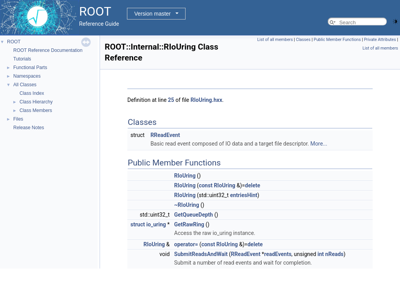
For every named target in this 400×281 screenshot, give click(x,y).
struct (137, 224)
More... (318, 143)
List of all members (275, 39)
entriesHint (243, 195)
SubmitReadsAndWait (201, 254)
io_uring (156, 224)
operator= (186, 244)
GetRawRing (189, 224)
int (321, 254)
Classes (303, 39)
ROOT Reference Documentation (47, 50)
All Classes (24, 84)
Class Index (32, 93)
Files (18, 119)
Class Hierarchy (36, 102)
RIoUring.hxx (206, 100)
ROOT (14, 41)
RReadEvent (165, 135)
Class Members (36, 110)
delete (252, 185)
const (205, 185)
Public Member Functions (337, 39)
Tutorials (22, 59)
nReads (334, 254)
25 (171, 100)
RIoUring (185, 176)
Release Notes (28, 127)
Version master (152, 14)
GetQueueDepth (193, 215)
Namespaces (27, 76)
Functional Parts (30, 67)
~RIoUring (186, 205)
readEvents (277, 254)
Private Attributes (380, 39)
